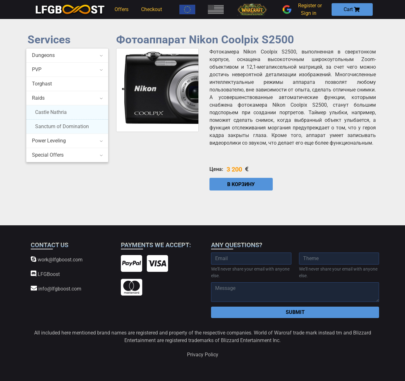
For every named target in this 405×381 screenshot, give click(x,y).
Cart (352, 9)
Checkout (151, 9)
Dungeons (43, 55)
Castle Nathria (51, 112)
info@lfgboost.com (56, 288)
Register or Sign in (301, 9)
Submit (295, 312)
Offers (121, 9)
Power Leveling (49, 141)
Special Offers (48, 155)
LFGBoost (45, 274)
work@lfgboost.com (57, 259)
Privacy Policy (202, 355)
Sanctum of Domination (62, 126)
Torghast (42, 84)
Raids (38, 98)
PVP (36, 69)
